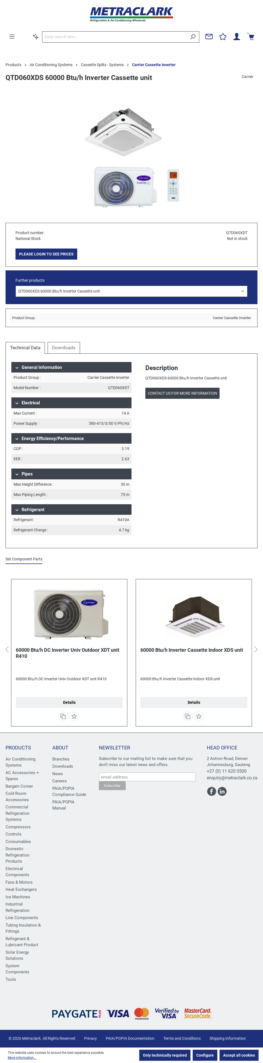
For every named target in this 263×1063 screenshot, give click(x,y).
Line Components (22, 917)
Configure (205, 1055)
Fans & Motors (19, 882)
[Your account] (237, 36)
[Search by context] (35, 36)
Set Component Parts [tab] (24, 559)
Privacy (90, 1038)
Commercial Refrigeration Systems (17, 813)
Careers (59, 781)
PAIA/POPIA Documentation (130, 1038)
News (57, 773)
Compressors (18, 826)
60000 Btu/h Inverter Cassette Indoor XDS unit (191, 650)
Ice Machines (18, 896)
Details (69, 702)
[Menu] (12, 36)
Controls (14, 834)
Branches (60, 759)
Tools (11, 979)
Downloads (62, 766)
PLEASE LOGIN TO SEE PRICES (46, 254)
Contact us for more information (182, 393)
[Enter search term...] (114, 37)
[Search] (192, 37)
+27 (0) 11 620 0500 (227, 771)
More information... (22, 1058)
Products (18, 748)
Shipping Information (228, 1038)
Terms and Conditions (182, 1038)
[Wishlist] (223, 36)
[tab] (25, 348)
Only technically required (165, 1055)
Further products (30, 280)
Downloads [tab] (64, 347)
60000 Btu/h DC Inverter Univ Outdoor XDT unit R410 (67, 653)
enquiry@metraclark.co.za (232, 777)
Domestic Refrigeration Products (17, 855)
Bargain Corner (19, 786)
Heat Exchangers (21, 889)
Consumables (18, 841)
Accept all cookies (239, 1055)
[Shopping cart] (250, 36)
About (60, 748)
